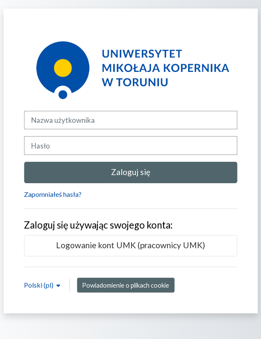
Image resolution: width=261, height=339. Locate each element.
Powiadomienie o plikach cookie (125, 285)
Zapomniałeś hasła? (53, 194)
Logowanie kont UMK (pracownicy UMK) (130, 245)
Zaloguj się (130, 172)
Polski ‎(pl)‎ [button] (39, 285)
